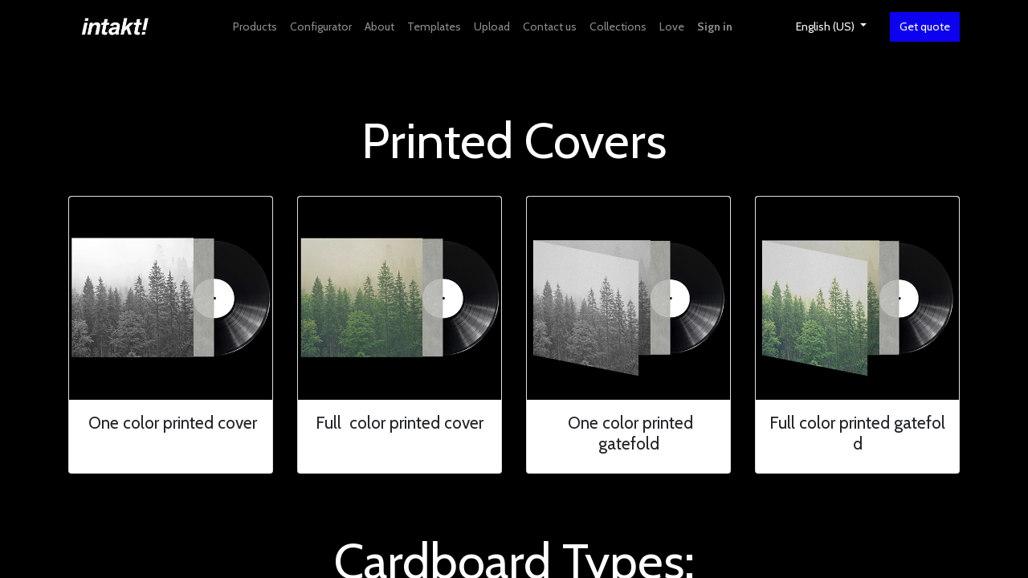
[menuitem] (255, 27)
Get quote (925, 26)
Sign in (714, 26)
